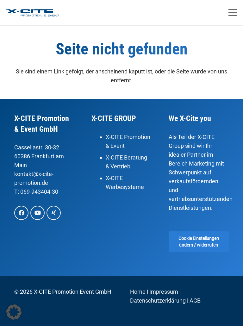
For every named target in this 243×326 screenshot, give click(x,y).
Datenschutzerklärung (158, 300)
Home (138, 291)
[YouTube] (37, 213)
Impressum (163, 291)
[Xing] (54, 213)
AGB (195, 300)
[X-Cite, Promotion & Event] (32, 13)
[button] (233, 12)
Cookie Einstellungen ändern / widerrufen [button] (198, 242)
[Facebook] (21, 213)
